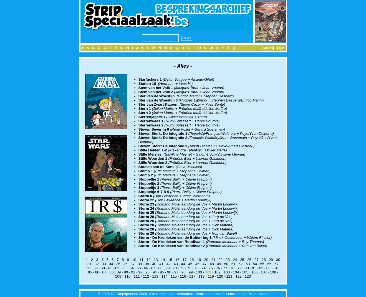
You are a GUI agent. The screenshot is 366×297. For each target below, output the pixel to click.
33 (104, 264)
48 (212, 264)
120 (220, 276)
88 (112, 272)
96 (169, 272)
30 (278, 260)
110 (127, 276)
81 (254, 268)
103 (227, 272)
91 (133, 272)
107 (264, 272)
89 (119, 272)
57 (276, 264)
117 (192, 276)
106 (254, 272)
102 (217, 272)
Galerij (268, 48)
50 (226, 264)
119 (211, 276)
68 (160, 268)
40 (154, 264)
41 (161, 264)
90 (126, 272)
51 (233, 264)
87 (104, 272)
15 (170, 260)
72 (189, 268)
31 (89, 264)
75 (211, 268)
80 (247, 268)
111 (137, 276)
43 (176, 264)
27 (256, 260)
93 (147, 272)
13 (156, 260)
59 (96, 268)
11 (141, 260)
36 (125, 264)
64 (132, 268)
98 (183, 272)
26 (249, 260)
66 (146, 268)
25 (242, 260)
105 (245, 272)
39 (147, 264)
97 (176, 272)
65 (139, 268)
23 (228, 260)
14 (163, 260)
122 (239, 276)
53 (248, 264)
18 (192, 260)
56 (269, 264)
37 (133, 264)
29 (271, 260)
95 (162, 272)
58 (88, 268)
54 (255, 264)
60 (103, 268)
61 (110, 268)
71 (182, 268)
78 (232, 268)
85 (90, 272)
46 (197, 264)
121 (229, 276)
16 (177, 260)
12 (149, 260)
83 (268, 268)
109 (118, 276)
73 (196, 268)
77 (225, 268)
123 (248, 276)
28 (264, 260)
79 (240, 268)
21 (213, 260)
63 (124, 268)
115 (174, 276)
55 (262, 264)
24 (235, 260)
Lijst (280, 48)
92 (140, 272)
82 (261, 268)
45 (190, 264)
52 (241, 264)
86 (97, 272)
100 (199, 272)
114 (164, 276)
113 (155, 276)
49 (219, 264)
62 (117, 268)
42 (168, 264)
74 (203, 268)
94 (155, 272)
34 (111, 264)
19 (199, 260)
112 (146, 276)
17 (185, 260)
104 (236, 272)
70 (175, 268)
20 (206, 260)
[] (234, 48)
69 (168, 268)
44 (183, 264)
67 (153, 268)
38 (140, 264)
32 (97, 264)
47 (205, 264)
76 (218, 268)
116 (183, 276)
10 (134, 260)
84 (276, 268)
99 (191, 272)
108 (273, 272)
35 (118, 264)
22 (220, 260)
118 (201, 276)
